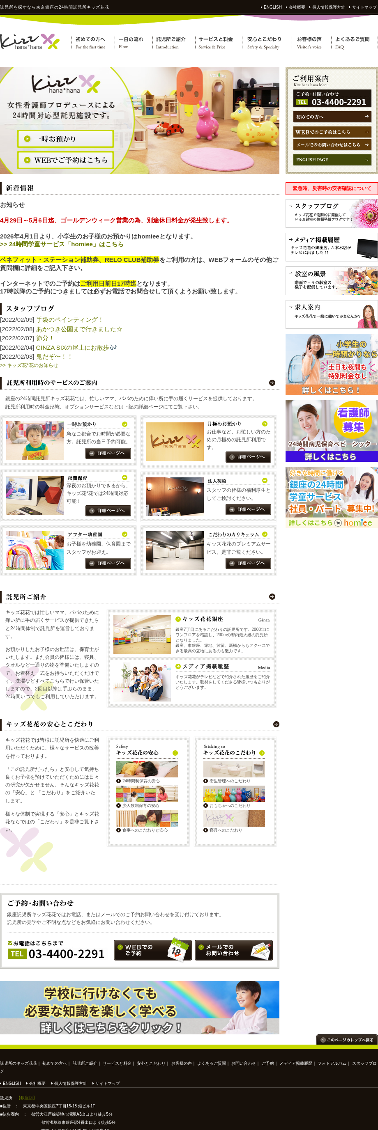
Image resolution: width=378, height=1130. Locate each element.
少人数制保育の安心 (140, 805)
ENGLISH (273, 7)
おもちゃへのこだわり (230, 805)
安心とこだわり (151, 1063)
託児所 (7, 7)
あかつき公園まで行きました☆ (79, 328)
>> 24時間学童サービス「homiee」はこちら (62, 244)
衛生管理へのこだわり (230, 781)
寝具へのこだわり (226, 830)
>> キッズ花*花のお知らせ (29, 365)
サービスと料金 (117, 1063)
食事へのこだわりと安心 (145, 830)
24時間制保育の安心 (141, 781)
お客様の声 (181, 1063)
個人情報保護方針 (328, 7)
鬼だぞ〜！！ (54, 356)
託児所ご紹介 (85, 1063)
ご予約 (268, 1063)
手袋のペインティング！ (70, 319)
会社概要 (297, 7)
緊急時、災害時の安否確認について (332, 188)
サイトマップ (364, 7)
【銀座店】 (26, 1098)
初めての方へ (54, 1063)
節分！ (45, 338)
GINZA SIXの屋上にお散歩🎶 (76, 347)
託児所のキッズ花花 (18, 1063)
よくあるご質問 (211, 1063)
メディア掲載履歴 (295, 1063)
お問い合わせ (243, 1063)
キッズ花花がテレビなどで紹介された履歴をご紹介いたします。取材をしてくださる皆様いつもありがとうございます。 (222, 682)
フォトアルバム (332, 1063)
